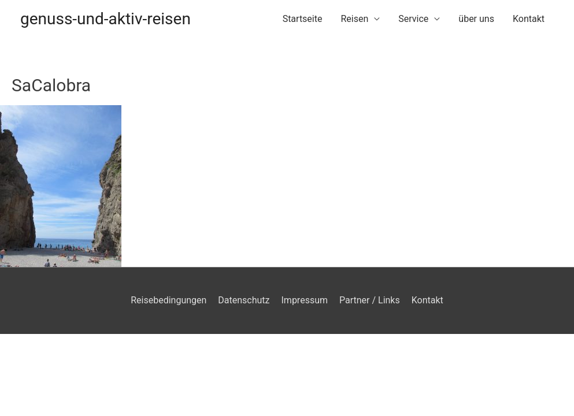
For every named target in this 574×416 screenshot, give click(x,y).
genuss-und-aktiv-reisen (105, 18)
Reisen (354, 18)
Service (413, 18)
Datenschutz (243, 300)
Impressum (305, 300)
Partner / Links (369, 300)
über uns (476, 18)
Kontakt (529, 18)
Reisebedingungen (168, 300)
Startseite (303, 18)
